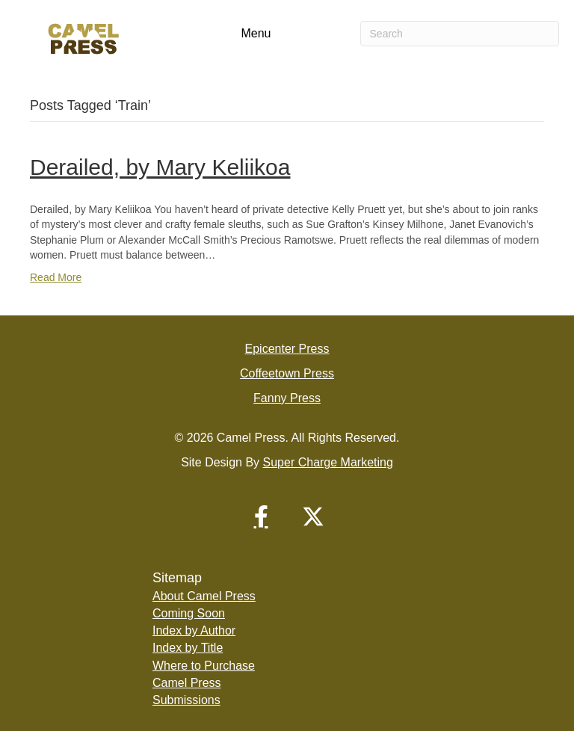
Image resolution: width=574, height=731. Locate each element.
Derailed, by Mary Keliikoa (160, 167)
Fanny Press (287, 398)
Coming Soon (188, 613)
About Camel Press (204, 596)
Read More (55, 277)
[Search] (459, 33)
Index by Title (187, 647)
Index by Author (193, 630)
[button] (260, 516)
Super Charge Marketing (328, 462)
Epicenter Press (287, 348)
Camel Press (186, 682)
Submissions (186, 700)
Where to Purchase (203, 665)
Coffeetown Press (287, 373)
